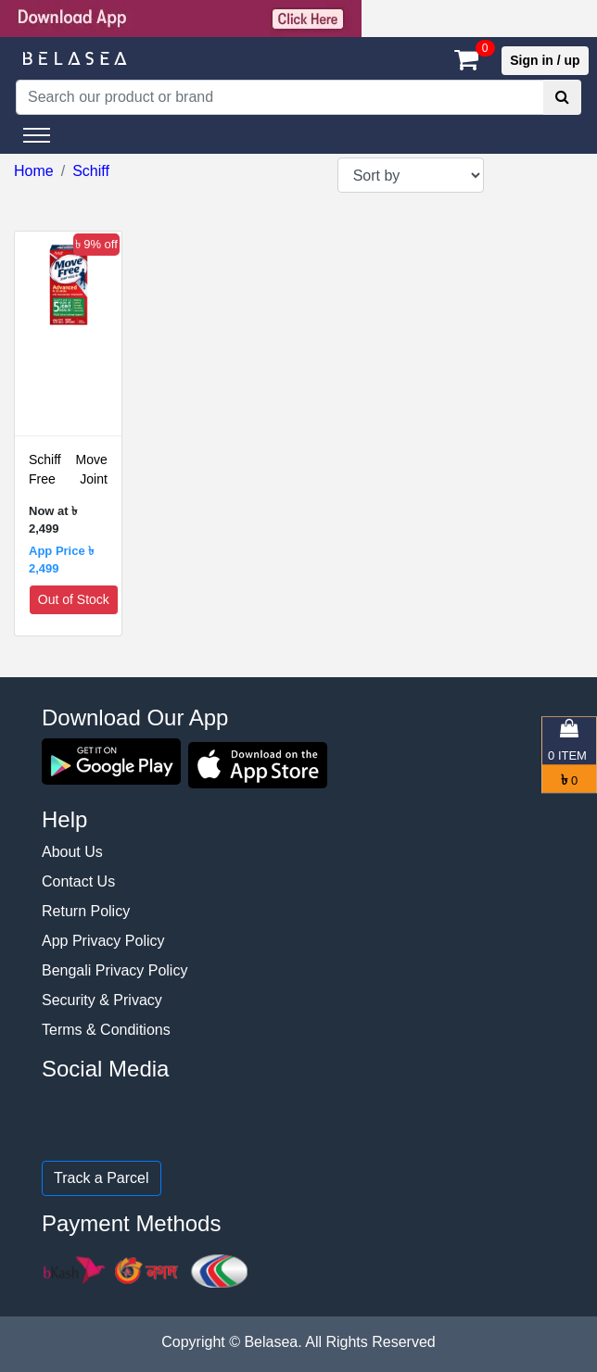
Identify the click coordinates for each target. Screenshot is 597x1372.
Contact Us (78, 881)
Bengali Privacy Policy (114, 970)
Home (34, 171)
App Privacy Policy (103, 941)
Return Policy (86, 911)
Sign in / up (544, 60)
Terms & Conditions (106, 1030)
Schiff (90, 171)
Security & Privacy (102, 1000)
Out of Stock (73, 599)
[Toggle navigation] (36, 135)
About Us (72, 852)
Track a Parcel (101, 1178)
